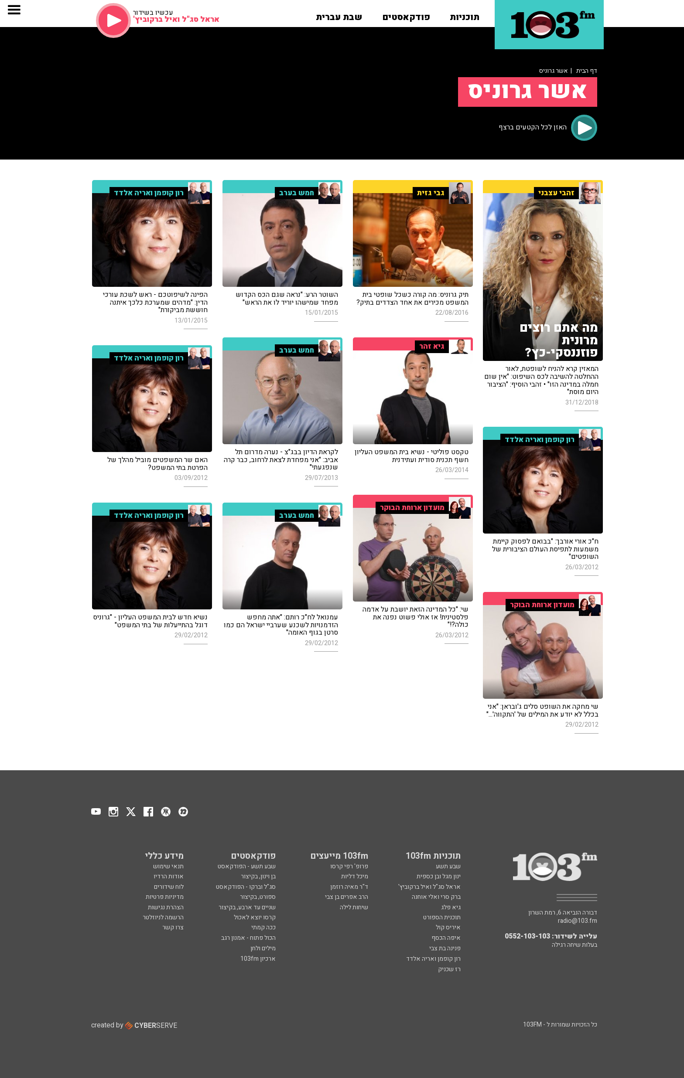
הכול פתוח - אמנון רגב (248, 938)
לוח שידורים (169, 887)
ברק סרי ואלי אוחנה (436, 897)
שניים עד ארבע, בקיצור (247, 907)
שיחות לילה (354, 907)
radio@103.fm (577, 921)
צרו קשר (173, 927)
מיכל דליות (354, 876)
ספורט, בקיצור (258, 897)
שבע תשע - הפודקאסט (247, 866)
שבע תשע (448, 866)
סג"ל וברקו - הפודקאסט (246, 887)
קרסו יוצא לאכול (255, 917)
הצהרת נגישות (166, 907)
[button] (464, 14)
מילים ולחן (263, 948)
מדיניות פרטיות (165, 897)
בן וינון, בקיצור (258, 876)
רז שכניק (449, 969)
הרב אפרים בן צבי (346, 897)
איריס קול (448, 927)
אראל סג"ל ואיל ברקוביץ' (429, 887)
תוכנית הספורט (442, 917)
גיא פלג (451, 907)
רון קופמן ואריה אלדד (433, 959)
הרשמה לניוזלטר (163, 917)
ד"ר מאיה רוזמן (349, 887)
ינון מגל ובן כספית (439, 876)
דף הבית (586, 70)
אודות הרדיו (169, 876)
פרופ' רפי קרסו (349, 866)
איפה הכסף (446, 938)
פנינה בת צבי (445, 948)
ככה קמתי (263, 927)
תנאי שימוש (168, 866)
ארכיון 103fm (258, 959)
